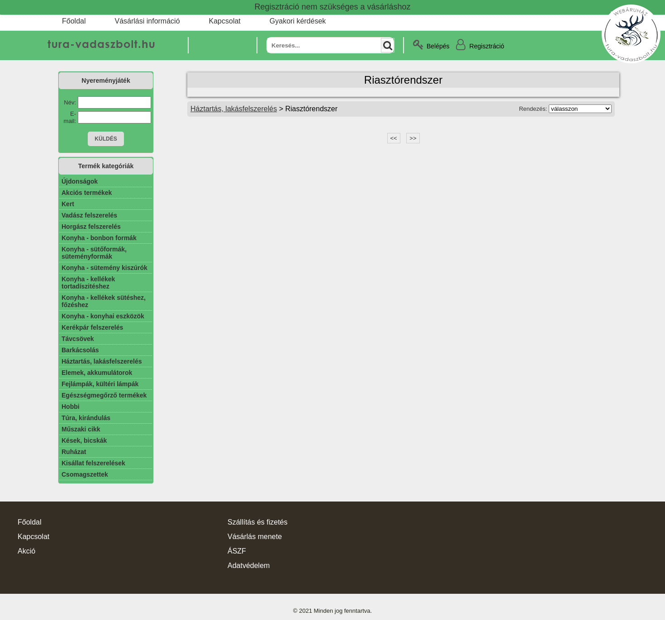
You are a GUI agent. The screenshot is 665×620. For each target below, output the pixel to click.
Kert (68, 204)
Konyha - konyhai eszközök (103, 316)
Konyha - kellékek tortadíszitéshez (88, 282)
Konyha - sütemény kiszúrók (104, 267)
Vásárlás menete (255, 536)
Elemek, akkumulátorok (97, 372)
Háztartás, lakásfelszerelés (102, 361)
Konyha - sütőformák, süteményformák (94, 253)
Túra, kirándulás (86, 417)
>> (412, 138)
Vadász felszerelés (89, 215)
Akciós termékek (87, 192)
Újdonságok (80, 181)
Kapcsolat (225, 21)
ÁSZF (237, 551)
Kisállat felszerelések (93, 463)
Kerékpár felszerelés (92, 327)
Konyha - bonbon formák (99, 237)
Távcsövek (78, 338)
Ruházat (74, 451)
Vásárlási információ (147, 21)
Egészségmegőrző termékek (104, 395)
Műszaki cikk (81, 429)
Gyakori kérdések (298, 21)
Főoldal (74, 21)
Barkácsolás (80, 350)
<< (393, 138)
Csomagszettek (85, 474)
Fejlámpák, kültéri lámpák (100, 384)
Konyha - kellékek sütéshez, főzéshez (104, 301)
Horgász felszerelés (91, 226)
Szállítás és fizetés (258, 522)
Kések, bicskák (84, 440)
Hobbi (71, 406)
